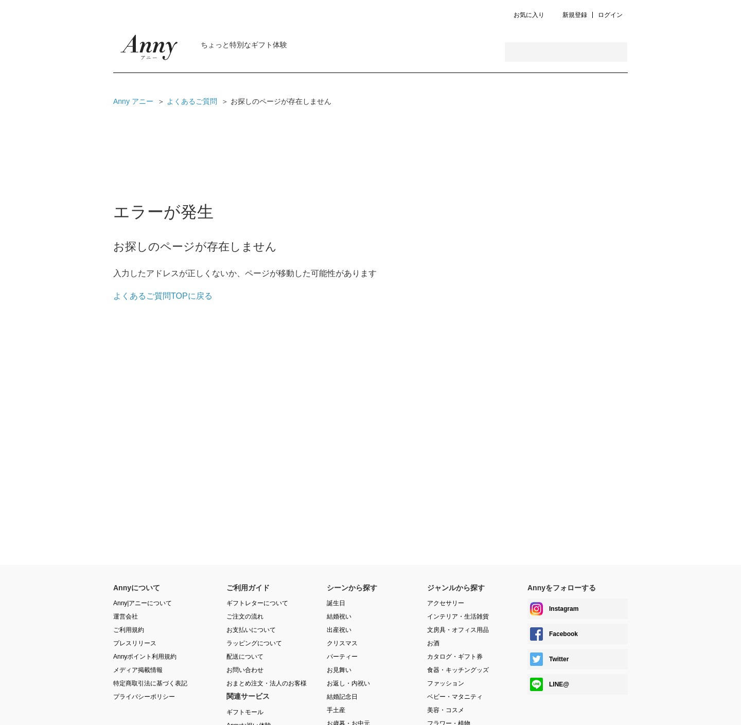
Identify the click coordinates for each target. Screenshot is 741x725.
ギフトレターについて (257, 603)
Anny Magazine (149, 49)
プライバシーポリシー (144, 696)
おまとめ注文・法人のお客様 (266, 683)
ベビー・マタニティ (455, 696)
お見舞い (339, 670)
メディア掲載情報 (138, 670)
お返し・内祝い (348, 683)
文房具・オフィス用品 (458, 629)
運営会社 (125, 616)
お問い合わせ (244, 670)
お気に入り (529, 15)
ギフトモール (244, 712)
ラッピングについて (254, 643)
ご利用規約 (128, 629)
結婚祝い (339, 616)
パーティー (342, 656)
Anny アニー (133, 101)
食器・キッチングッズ (458, 670)
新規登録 (574, 15)
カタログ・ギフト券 (455, 656)
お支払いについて (251, 629)
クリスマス (342, 643)
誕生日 (336, 603)
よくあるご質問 (192, 101)
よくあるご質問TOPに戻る (163, 296)
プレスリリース (134, 643)
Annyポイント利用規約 (145, 656)
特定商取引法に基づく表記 (150, 683)
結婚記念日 (342, 696)
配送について (244, 656)
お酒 (433, 643)
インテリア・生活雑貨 (458, 616)
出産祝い (339, 629)
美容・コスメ (445, 710)
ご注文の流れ (244, 616)
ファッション (445, 683)
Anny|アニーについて (142, 603)
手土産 (336, 710)
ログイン (610, 15)
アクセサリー (445, 603)
